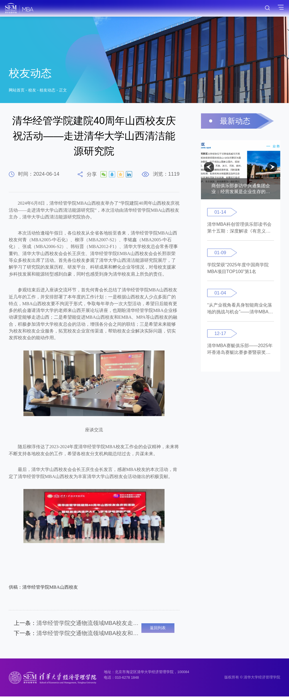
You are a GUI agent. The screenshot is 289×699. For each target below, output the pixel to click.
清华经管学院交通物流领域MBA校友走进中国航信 (77, 623)
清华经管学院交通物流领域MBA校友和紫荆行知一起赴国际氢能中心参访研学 (77, 634)
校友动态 (47, 91)
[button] (209, 167)
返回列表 (158, 629)
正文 (63, 91)
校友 (32, 91)
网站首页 (17, 91)
